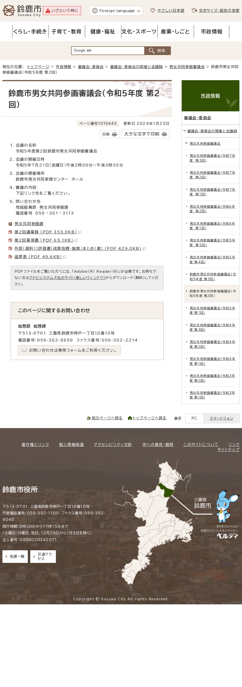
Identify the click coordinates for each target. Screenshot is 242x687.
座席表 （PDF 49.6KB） (40, 257)
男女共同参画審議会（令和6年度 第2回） (212, 209)
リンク (234, 445)
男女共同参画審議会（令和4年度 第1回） (212, 361)
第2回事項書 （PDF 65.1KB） (46, 240)
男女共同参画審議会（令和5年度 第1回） (212, 310)
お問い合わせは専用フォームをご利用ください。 (73, 350)
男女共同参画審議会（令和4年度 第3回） (212, 327)
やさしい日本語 (170, 10)
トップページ (38, 67)
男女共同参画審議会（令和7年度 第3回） (212, 158)
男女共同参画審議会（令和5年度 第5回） (212, 243)
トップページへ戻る (150, 418)
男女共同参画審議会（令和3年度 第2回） (212, 378)
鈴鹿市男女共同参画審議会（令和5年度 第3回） (213, 276)
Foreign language (117, 11)
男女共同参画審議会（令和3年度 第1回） (212, 395)
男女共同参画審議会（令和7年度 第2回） (212, 175)
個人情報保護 (71, 445)
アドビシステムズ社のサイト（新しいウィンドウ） (67, 278)
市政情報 (63, 67)
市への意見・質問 (158, 445)
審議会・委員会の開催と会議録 (136, 67)
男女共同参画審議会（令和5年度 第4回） (212, 260)
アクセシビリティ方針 (113, 445)
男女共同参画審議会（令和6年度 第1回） (212, 226)
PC (194, 418)
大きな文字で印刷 (141, 134)
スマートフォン (221, 418)
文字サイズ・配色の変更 (219, 10)
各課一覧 (17, 556)
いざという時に (65, 10)
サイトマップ (228, 450)
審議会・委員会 (91, 67)
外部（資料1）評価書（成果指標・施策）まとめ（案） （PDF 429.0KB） (80, 248)
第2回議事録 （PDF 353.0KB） (48, 232)
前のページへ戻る (107, 418)
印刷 (106, 134)
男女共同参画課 (29, 224)
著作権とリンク (35, 445)
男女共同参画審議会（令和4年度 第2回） (212, 344)
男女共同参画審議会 (187, 67)
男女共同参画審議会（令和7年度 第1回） (212, 192)
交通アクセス (45, 556)
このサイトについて (201, 445)
